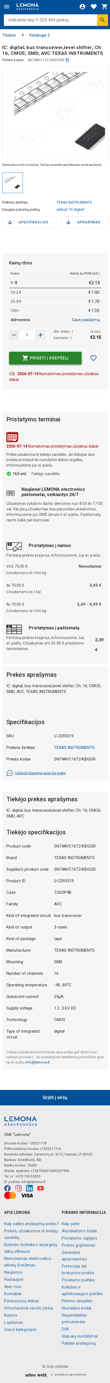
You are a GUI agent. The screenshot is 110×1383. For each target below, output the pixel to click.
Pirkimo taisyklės (77, 1300)
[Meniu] (6, 6)
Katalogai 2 (39, 35)
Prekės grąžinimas (79, 1245)
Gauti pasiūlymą (86, 320)
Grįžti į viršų (55, 1097)
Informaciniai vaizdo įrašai (28, 1308)
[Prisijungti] (82, 6)
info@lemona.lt (37, 1062)
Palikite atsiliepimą (79, 1343)
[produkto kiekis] (27, 335)
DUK (65, 1329)
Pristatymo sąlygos (80, 1238)
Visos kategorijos (20, 1329)
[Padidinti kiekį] (14, 335)
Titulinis (9, 35)
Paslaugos (13, 1279)
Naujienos (13, 1272)
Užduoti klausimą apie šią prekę (36, 773)
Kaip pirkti (71, 1223)
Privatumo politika (78, 1280)
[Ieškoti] (102, 20)
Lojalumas (13, 1322)
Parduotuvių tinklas (21, 1300)
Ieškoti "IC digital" (71, 209)
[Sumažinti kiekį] (40, 335)
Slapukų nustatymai (80, 1336)
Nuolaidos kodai (76, 1308)
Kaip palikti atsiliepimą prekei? (31, 1223)
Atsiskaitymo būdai (79, 1230)
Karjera (10, 1315)
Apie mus (13, 1286)
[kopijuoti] (67, 60)
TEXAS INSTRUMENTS (74, 202)
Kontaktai (13, 1293)
